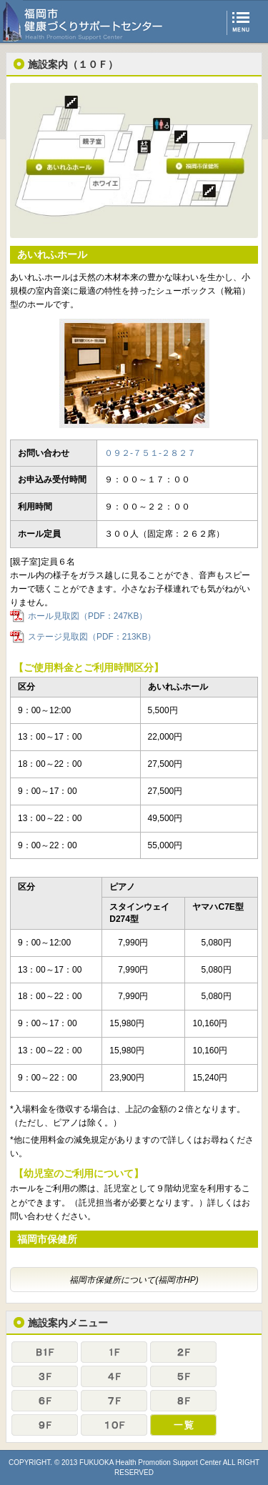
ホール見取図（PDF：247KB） (87, 616)
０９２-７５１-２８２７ (150, 453)
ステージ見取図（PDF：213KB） (92, 637)
